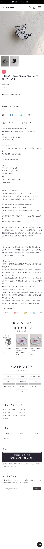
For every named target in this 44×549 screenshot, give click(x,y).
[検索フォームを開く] (30, 7)
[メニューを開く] (39, 7)
